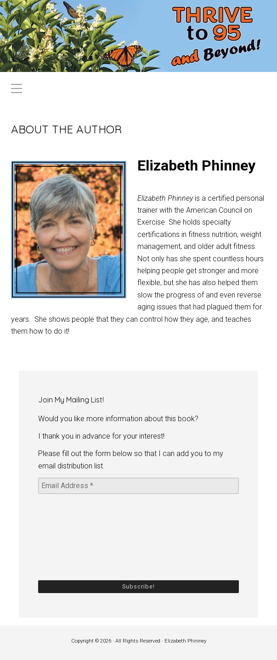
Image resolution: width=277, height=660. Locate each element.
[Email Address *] (138, 486)
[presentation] (75, 536)
